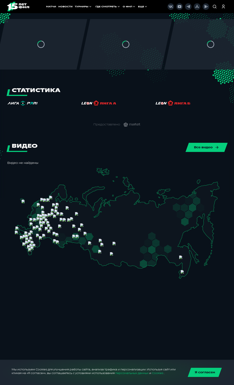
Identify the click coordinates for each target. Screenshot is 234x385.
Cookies (157, 373)
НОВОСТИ (65, 6)
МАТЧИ (51, 6)
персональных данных (132, 373)
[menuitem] (107, 6)
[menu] (123, 6)
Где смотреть (107, 6)
